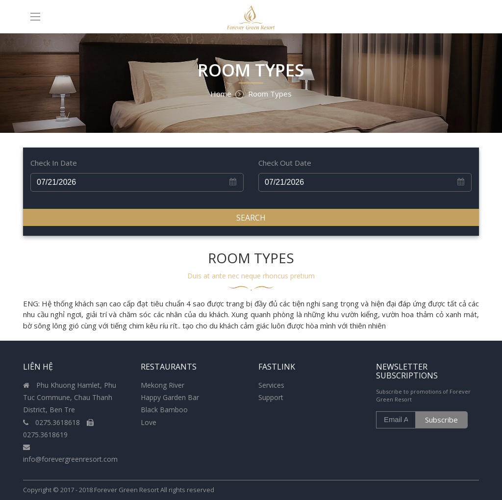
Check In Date (53, 163)
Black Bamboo (164, 409)
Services (271, 385)
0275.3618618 (52, 422)
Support (270, 397)
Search (251, 217)
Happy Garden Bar (170, 397)
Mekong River (162, 385)
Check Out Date (284, 163)
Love (148, 422)
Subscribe (441, 420)
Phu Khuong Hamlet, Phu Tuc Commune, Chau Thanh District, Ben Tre (69, 397)
